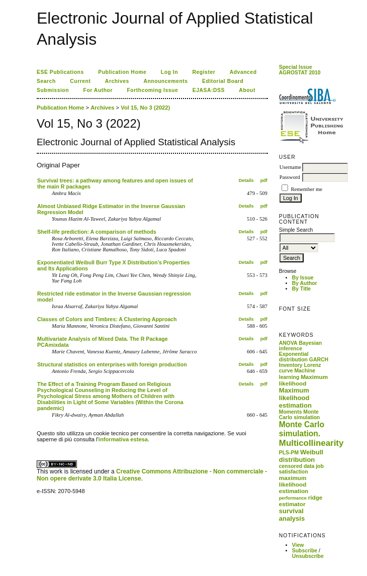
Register (204, 72)
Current (80, 81)
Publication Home (122, 72)
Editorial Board (222, 81)
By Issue (303, 277)
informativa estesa (123, 439)
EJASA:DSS (209, 90)
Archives (117, 81)
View (298, 545)
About (247, 90)
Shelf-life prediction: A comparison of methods (96, 232)
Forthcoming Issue (152, 90)
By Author (304, 283)
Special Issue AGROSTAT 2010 (300, 69)
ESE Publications (60, 72)
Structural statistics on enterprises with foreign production (112, 364)
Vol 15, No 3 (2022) (145, 108)
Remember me (306, 189)
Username (290, 167)
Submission (53, 90)
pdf (263, 180)
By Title (301, 289)
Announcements (165, 81)
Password (290, 177)
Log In (169, 72)
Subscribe (304, 550)
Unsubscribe (308, 556)
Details (246, 180)
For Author (98, 90)
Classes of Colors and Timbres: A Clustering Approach (107, 319)
